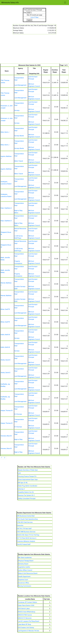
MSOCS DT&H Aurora (25, 615)
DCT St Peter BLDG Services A (26, 538)
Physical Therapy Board (25, 561)
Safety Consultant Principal (26, 498)
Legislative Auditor (24, 567)
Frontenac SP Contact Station (27, 602)
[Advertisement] (34, 50)
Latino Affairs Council (25, 570)
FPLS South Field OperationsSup (27, 519)
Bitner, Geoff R (5, 309)
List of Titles (34, 17)
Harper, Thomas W (6, 410)
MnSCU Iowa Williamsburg (26, 612)
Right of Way (18, 439)
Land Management (20, 85)
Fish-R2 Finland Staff (23, 544)
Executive (20, 525)
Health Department (24, 576)
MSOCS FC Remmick (24, 618)
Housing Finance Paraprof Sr (27, 476)
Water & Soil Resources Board (27, 573)
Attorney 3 (21, 489)
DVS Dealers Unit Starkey (26, 627)
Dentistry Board (23, 564)
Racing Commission (24, 586)
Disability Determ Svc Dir (26, 492)
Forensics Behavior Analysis (26, 541)
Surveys (16, 110)
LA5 (19, 473)
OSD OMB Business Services (26, 532)
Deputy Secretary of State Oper (28, 470)
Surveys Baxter (19, 136)
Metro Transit (18, 161)
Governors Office (23, 583)
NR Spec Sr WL (23, 483)
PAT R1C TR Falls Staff (24, 528)
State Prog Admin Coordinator (27, 486)
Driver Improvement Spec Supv (28, 479)
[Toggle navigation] (65, 2)
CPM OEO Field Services (25, 522)
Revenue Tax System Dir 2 (26, 495)
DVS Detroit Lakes (24, 608)
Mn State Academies (25, 557)
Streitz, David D (5, 360)
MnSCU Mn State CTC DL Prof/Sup (28, 535)
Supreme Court (23, 580)
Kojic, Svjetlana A (6, 208)
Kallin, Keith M (5, 334)
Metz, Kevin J (5, 132)
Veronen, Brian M (6, 436)
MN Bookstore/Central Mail (26, 516)
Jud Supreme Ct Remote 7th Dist (28, 631)
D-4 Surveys (18, 414)
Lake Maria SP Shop (24, 624)
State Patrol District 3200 (26, 605)
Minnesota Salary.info (10, 2)
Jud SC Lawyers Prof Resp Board (28, 621)
